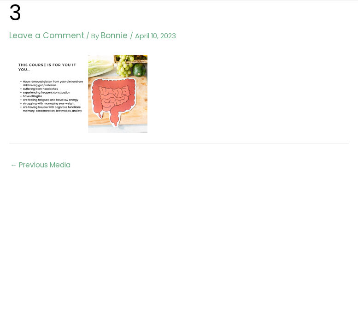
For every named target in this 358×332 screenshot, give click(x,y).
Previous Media (39, 162)
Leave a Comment (40, 34)
